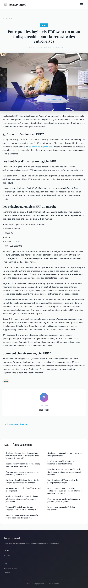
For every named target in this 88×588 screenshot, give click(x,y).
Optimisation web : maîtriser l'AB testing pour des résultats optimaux (23, 465)
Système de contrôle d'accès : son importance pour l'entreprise (61, 462)
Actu (12, 18)
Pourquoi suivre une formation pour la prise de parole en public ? (63, 500)
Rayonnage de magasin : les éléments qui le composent (23, 489)
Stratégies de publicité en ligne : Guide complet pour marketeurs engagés (22, 481)
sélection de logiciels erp (40, 146)
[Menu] (81, 4)
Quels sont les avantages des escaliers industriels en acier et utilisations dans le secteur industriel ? (22, 455)
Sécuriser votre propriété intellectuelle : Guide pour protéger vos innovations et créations (64, 472)
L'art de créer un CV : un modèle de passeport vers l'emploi (62, 481)
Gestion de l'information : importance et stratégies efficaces (64, 454)
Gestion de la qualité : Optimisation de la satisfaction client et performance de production (23, 499)
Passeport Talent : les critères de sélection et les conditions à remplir (21, 508)
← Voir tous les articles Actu (14, 424)
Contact (7, 573)
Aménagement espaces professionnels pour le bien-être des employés (22, 516)
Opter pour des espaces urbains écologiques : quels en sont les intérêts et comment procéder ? (64, 491)
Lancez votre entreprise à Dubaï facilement (61, 508)
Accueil (5, 18)
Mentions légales (10, 568)
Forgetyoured (15, 4)
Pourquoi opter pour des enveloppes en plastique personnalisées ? (22, 473)
